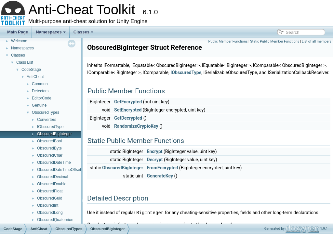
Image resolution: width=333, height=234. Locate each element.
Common (40, 84)
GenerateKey (160, 175)
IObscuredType (50, 126)
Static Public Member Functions (274, 41)
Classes (83, 32)
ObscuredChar (49, 155)
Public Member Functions (228, 41)
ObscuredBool (49, 141)
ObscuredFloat (50, 191)
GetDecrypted (128, 118)
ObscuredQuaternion (55, 219)
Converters (46, 119)
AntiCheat (35, 76)
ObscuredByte (49, 148)
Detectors (40, 91)
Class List (24, 62)
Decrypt (155, 159)
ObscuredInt (47, 205)
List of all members (316, 41)
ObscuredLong (50, 212)
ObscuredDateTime (54, 162)
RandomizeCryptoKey (136, 126)
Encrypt (155, 151)
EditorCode (41, 98)
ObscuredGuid (49, 198)
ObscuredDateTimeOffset (59, 169)
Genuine (39, 105)
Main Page (17, 32)
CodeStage (31, 69)
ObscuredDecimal (52, 177)
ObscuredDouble (51, 184)
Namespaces (51, 32)
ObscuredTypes (45, 112)
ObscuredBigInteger (54, 134)
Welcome (19, 41)
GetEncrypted (128, 101)
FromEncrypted (162, 167)
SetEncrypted (127, 109)
